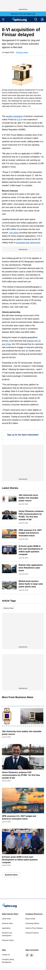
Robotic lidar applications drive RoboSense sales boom (31, 568)
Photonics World (7, 940)
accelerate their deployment (28, 243)
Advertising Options (32, 923)
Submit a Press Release (34, 928)
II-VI (19, 119)
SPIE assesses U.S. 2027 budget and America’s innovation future (30, 533)
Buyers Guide (30, 919)
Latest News (6, 919)
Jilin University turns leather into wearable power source (28, 498)
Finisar (17, 163)
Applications (6, 928)
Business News (22, 52)
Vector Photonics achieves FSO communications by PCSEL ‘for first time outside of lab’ (21, 775)
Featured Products (32, 933)
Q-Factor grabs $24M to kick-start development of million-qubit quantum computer (20, 859)
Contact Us (6, 955)
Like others (14, 233)
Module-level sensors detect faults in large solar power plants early (31, 584)
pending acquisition (14, 116)
